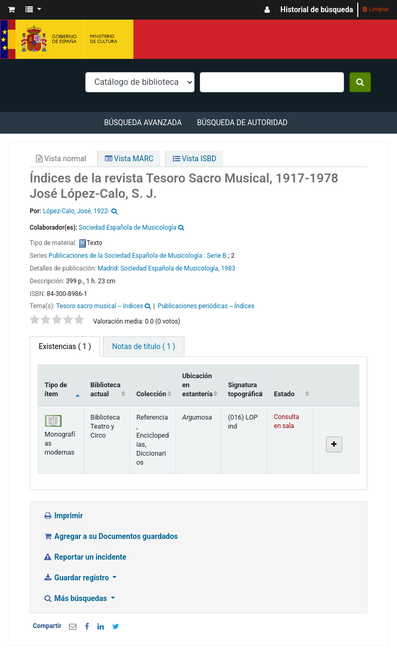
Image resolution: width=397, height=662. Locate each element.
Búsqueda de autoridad (242, 122)
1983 (228, 268)
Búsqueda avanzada (142, 122)
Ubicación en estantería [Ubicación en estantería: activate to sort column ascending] (197, 385)
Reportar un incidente (84, 557)
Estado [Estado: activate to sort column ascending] (284, 394)
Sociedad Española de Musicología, (169, 268)
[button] (11, 10)
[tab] (143, 346)
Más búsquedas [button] (76, 598)
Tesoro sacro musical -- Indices (99, 306)
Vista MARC (129, 158)
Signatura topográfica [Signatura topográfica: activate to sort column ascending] (245, 389)
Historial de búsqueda (316, 9)
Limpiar (376, 9)
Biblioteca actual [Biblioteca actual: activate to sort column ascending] (106, 389)
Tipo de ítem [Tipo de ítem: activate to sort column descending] (56, 389)
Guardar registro (77, 577)
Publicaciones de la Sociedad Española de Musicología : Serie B (138, 255)
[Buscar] (360, 82)
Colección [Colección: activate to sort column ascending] (151, 394)
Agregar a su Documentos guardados (110, 536)
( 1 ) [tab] (65, 346)
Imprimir (63, 515)
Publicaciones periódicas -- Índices (205, 306)
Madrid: (109, 268)
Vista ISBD (195, 158)
